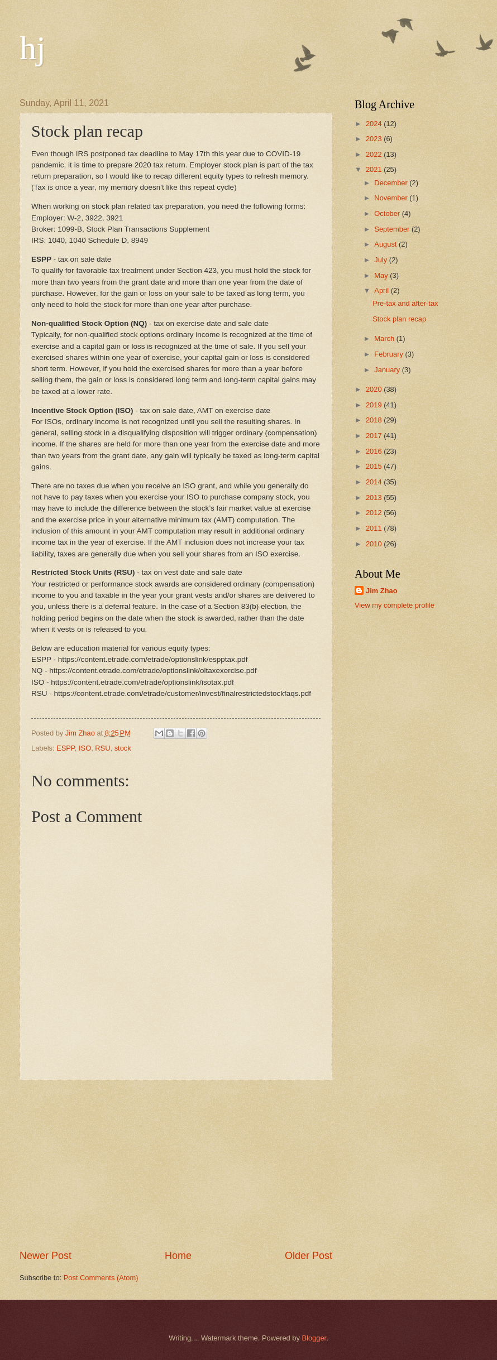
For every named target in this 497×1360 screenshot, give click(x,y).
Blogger (314, 1338)
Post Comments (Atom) (101, 1278)
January (388, 370)
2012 (375, 512)
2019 (375, 405)
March (385, 338)
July (381, 260)
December (391, 183)
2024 (375, 123)
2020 (375, 389)
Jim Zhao (382, 591)
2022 (375, 154)
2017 (375, 435)
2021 (375, 169)
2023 (375, 138)
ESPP (65, 748)
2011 (375, 528)
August (386, 244)
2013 (375, 497)
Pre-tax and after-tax (405, 303)
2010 (375, 544)
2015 (375, 466)
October (388, 213)
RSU (102, 748)
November (391, 198)
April (382, 290)
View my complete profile (394, 605)
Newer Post (45, 1255)
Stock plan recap (399, 319)
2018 (375, 420)
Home (178, 1255)
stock (122, 748)
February (389, 354)
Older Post (308, 1255)
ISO (85, 748)
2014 (375, 482)
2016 (375, 451)
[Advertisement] (176, 1164)
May (382, 275)
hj (33, 48)
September (393, 229)
